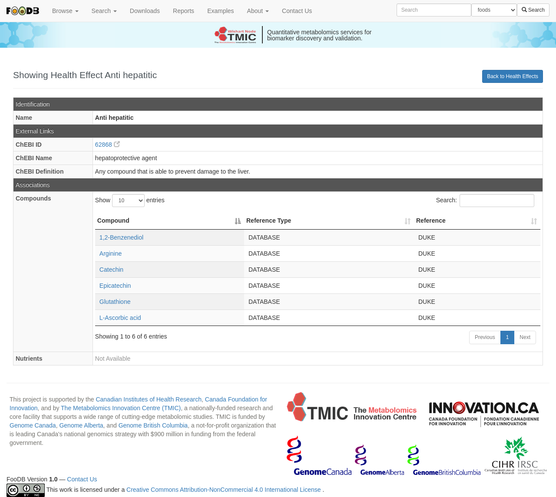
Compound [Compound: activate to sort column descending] (113, 220)
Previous (485, 337)
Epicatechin (115, 285)
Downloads (145, 10)
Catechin (111, 269)
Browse (65, 10)
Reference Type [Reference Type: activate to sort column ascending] (268, 220)
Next (525, 337)
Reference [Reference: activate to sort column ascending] (431, 220)
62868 (107, 144)
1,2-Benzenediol (121, 237)
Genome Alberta (81, 425)
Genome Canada (33, 425)
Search (104, 10)
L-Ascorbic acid (120, 317)
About (258, 10)
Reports (183, 10)
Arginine (110, 253)
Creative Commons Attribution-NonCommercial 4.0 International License (224, 490)
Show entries (130, 200)
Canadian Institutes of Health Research (149, 399)
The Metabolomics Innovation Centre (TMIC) (121, 408)
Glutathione (115, 301)
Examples (220, 10)
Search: (485, 200)
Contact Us (297, 10)
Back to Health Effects (512, 76)
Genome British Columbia (153, 425)
